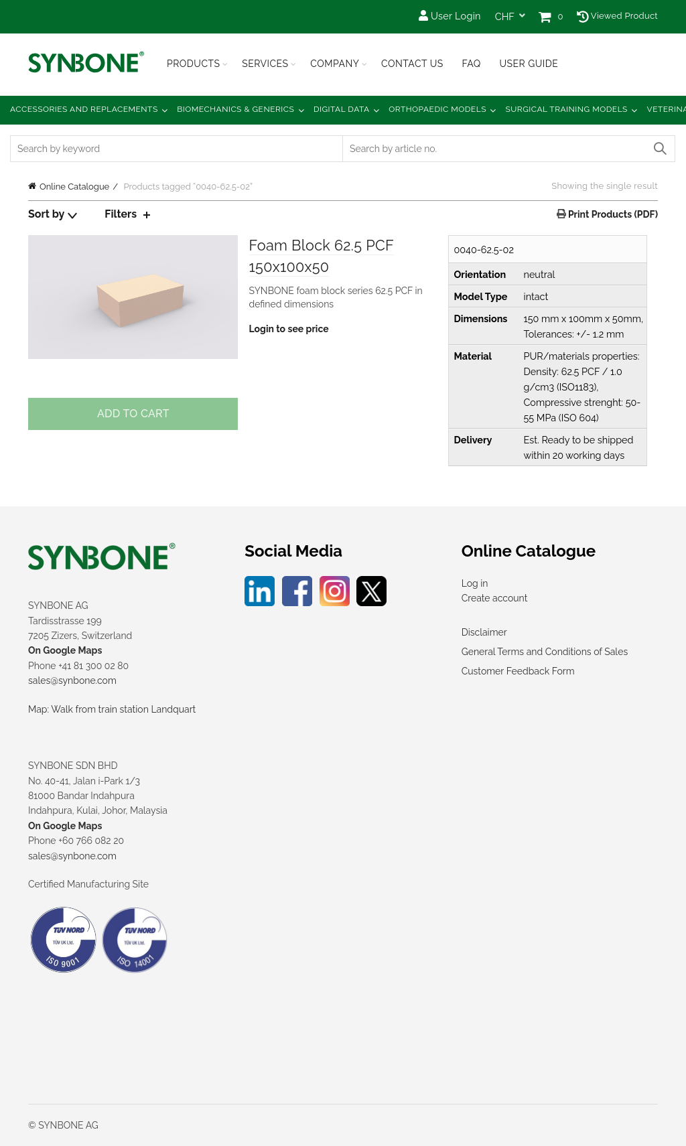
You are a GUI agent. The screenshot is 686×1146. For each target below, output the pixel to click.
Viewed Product (617, 16)
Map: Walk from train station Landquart (112, 709)
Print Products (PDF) (612, 214)
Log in (475, 583)
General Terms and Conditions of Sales (545, 651)
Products (193, 63)
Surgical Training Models (567, 109)
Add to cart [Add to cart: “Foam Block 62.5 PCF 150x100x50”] (133, 413)
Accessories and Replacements (84, 109)
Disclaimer (484, 632)
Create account (495, 598)
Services (265, 63)
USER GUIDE (528, 63)
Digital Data (342, 109)
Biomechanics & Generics (235, 109)
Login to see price (288, 329)
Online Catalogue (74, 187)
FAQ (471, 63)
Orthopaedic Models (437, 109)
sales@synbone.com (72, 680)
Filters (121, 214)
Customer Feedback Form (518, 671)
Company (334, 63)
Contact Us (412, 63)
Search (659, 148)
